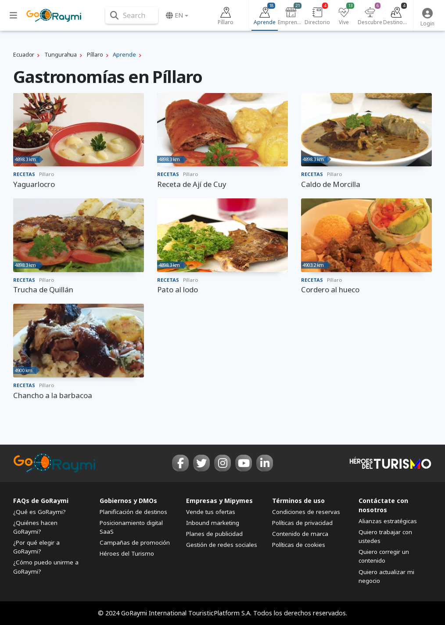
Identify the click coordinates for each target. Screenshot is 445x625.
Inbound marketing (212, 523)
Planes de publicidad (214, 534)
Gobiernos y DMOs (128, 500)
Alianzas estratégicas (388, 521)
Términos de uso (298, 500)
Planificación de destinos (133, 512)
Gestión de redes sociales (221, 545)
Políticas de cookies (298, 545)
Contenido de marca (300, 534)
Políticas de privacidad (302, 523)
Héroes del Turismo (127, 553)
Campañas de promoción (135, 542)
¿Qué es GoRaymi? (39, 512)
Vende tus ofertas (210, 512)
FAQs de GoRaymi (40, 500)
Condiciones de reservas (306, 512)
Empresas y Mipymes (219, 500)
